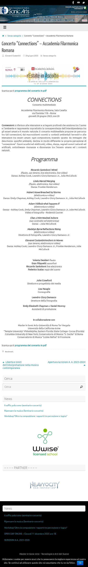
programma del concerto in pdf (31, 90)
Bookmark (9, 352)
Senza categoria (16, 36)
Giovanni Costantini (13, 56)
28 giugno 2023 (32, 56)
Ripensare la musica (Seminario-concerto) (23, 410)
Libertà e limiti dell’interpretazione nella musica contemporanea (21, 365)
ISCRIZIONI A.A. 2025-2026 (17, 540)
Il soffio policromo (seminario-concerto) (23, 405)
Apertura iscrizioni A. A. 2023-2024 (66, 364)
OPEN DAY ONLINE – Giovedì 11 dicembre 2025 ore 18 (30, 533)
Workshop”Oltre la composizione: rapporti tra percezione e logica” (35, 416)
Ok (80, 563)
